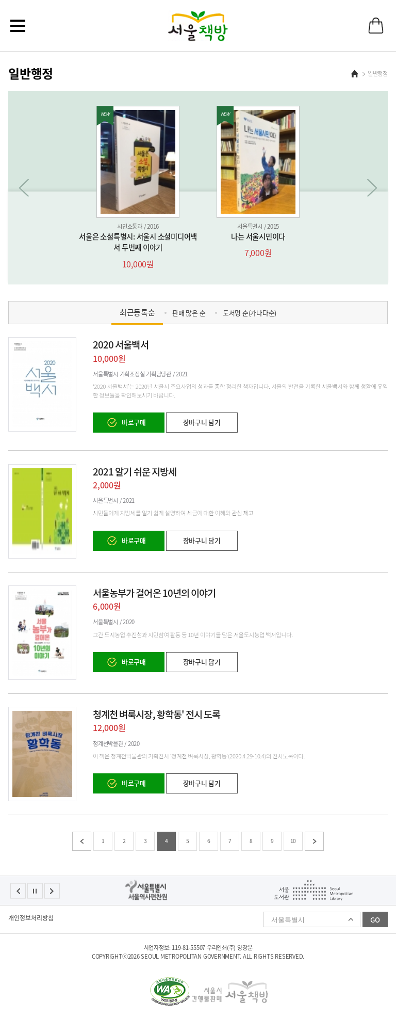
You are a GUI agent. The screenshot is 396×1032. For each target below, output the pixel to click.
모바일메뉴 (17, 26)
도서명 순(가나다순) (249, 312)
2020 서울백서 (120, 344)
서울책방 (198, 25)
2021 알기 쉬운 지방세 (134, 471)
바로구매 (134, 422)
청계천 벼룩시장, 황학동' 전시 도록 (156, 714)
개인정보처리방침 (31, 918)
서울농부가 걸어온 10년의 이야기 (154, 592)
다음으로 (372, 188)
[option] (138, 188)
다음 (314, 841)
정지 (35, 891)
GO (375, 920)
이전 (81, 841)
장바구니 (376, 25)
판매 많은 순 (188, 312)
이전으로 (24, 188)
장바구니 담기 (202, 422)
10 (293, 841)
